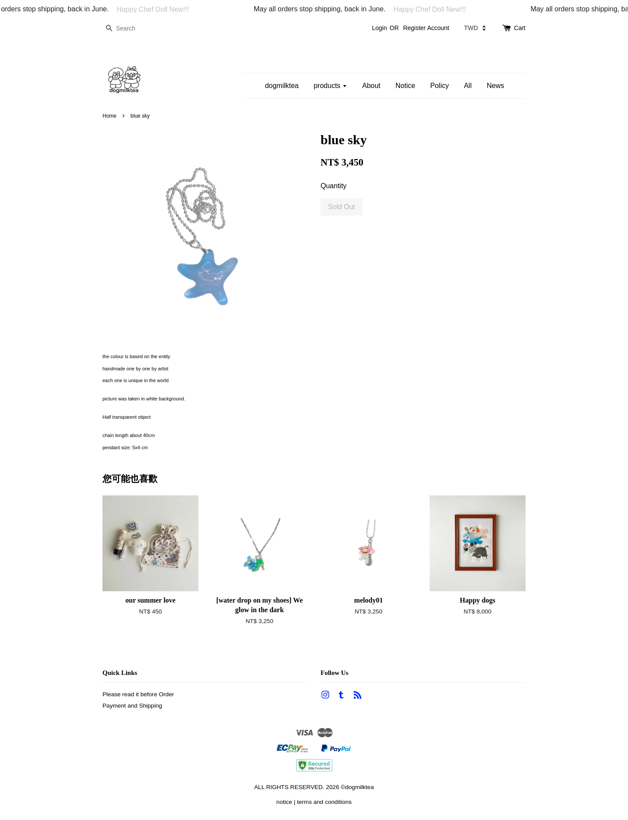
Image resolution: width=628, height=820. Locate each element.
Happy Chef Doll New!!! (156, 9)
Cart (520, 27)
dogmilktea (281, 85)
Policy (439, 85)
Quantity (334, 186)
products (330, 85)
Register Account (426, 27)
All (468, 85)
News (495, 85)
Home (109, 116)
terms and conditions (324, 802)
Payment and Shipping (132, 705)
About (371, 85)
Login (379, 27)
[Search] (128, 28)
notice (284, 802)
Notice (405, 85)
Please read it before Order (138, 694)
